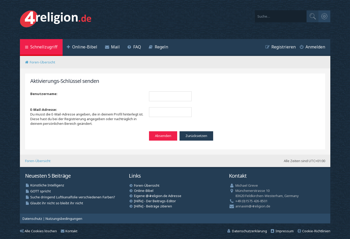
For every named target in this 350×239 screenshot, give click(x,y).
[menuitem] (82, 47)
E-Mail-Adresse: (43, 109)
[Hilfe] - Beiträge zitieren (153, 206)
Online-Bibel (143, 190)
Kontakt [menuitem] (69, 231)
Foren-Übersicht (37, 160)
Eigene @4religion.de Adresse (157, 195)
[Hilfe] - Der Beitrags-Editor (155, 201)
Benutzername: (43, 93)
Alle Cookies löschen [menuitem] (38, 231)
